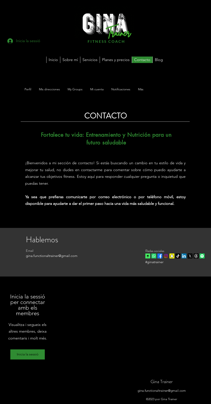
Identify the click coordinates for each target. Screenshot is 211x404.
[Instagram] (165, 255)
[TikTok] (177, 255)
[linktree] (147, 255)
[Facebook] (159, 255)
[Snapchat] (171, 255)
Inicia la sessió (28, 354)
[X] (190, 255)
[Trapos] (196, 255)
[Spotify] (202, 255)
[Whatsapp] (153, 255)
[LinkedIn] (184, 255)
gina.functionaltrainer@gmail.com (162, 391)
